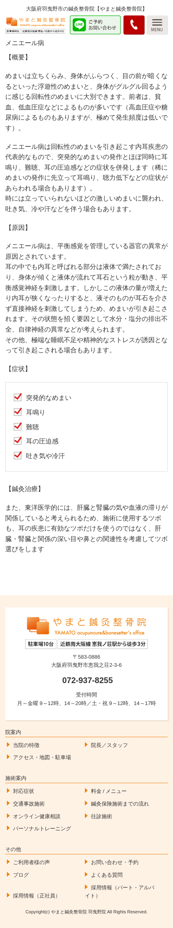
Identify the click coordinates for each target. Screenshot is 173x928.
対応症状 (23, 791)
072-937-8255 (87, 680)
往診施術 (101, 816)
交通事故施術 (29, 804)
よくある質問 (107, 875)
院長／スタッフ (109, 745)
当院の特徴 (26, 745)
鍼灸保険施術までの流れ (120, 804)
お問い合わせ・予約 (114, 862)
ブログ (21, 875)
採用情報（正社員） (37, 896)
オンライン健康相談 (37, 816)
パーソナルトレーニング (42, 828)
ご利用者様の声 (31, 862)
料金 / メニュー (109, 791)
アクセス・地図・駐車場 (42, 757)
